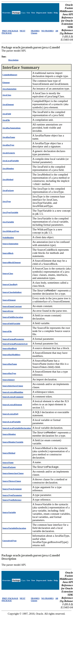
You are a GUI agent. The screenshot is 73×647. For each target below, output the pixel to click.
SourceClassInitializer (12, 292)
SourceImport (8, 380)
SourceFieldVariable (11, 324)
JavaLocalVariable (10, 160)
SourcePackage (9, 468)
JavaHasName (8, 137)
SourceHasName (9, 364)
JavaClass (6, 95)
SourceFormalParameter (13, 339)
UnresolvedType (9, 542)
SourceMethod (8, 454)
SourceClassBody (10, 284)
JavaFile (6, 120)
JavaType (6, 201)
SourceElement (9, 300)
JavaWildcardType (10, 231)
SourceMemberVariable (12, 443)
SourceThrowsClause (11, 483)
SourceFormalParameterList (14, 344)
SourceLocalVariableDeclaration (16, 428)
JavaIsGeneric (8, 153)
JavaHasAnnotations (11, 128)
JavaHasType (8, 145)
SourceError (7, 311)
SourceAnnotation (10, 243)
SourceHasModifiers (11, 355)
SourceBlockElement (11, 262)
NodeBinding (8, 237)
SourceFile (7, 332)
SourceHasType (9, 374)
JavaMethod (7, 179)
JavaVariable (8, 222)
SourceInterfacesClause (12, 386)
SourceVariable (9, 514)
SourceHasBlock (9, 349)
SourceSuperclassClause (13, 475)
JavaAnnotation (9, 89)
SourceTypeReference (11, 501)
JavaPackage (8, 190)
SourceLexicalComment (12, 397)
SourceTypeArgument (12, 490)
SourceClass (7, 273)
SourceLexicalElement (12, 405)
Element (6, 82)
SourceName (8, 463)
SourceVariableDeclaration (14, 530)
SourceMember (9, 435)
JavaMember (8, 168)
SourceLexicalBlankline (12, 393)
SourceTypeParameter (12, 497)
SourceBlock (7, 253)
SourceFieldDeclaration (12, 318)
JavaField (6, 114)
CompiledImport (9, 75)
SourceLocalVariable (11, 422)
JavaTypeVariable (10, 212)
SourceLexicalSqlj (10, 414)
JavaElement (8, 104)
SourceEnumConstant (12, 307)
